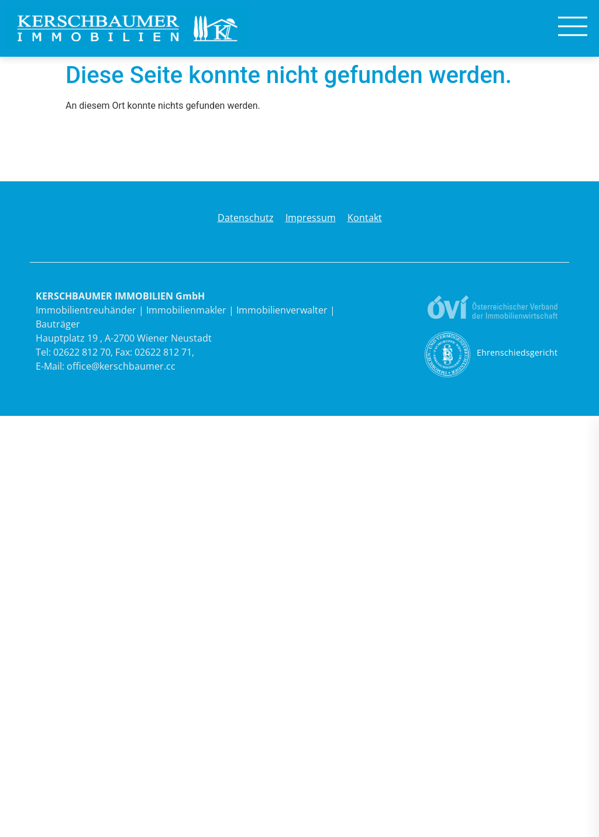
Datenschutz (246, 217)
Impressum (310, 217)
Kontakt (364, 217)
